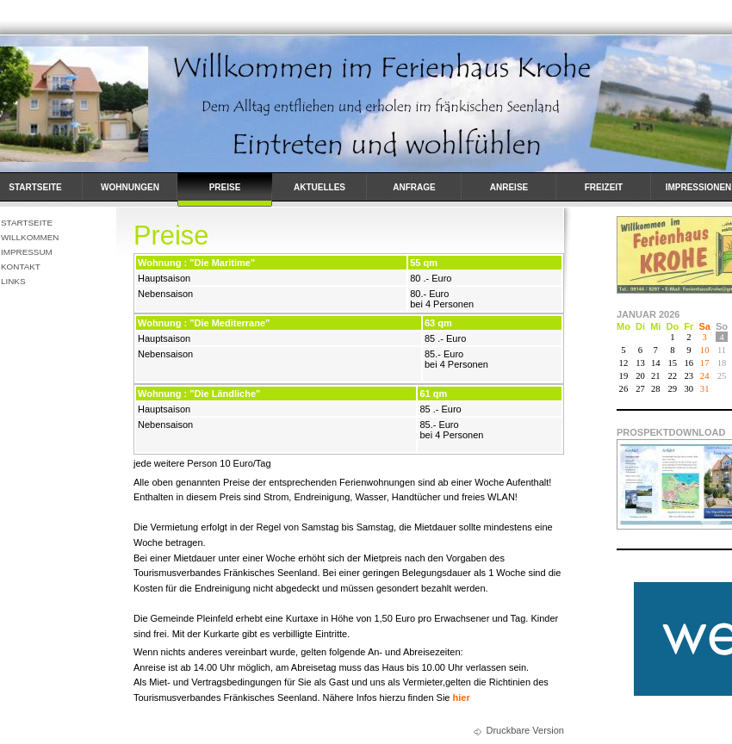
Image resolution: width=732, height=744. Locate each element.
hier (461, 697)
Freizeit (604, 187)
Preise (225, 187)
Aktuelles (319, 187)
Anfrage (414, 187)
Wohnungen (130, 187)
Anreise (509, 187)
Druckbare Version (526, 730)
